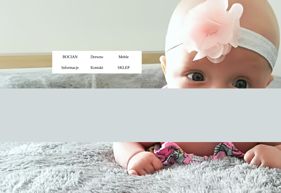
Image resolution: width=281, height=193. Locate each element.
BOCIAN (69, 57)
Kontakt (97, 67)
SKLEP (124, 67)
